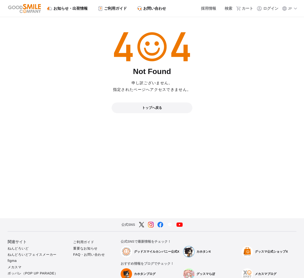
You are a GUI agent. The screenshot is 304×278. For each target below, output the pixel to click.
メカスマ (15, 267)
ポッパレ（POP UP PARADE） (33, 273)
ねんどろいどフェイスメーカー (32, 254)
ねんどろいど (18, 248)
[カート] (244, 8)
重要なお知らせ (85, 248)
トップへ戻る (152, 108)
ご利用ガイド (83, 242)
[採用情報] (205, 8)
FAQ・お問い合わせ (89, 254)
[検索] (226, 8)
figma (12, 261)
